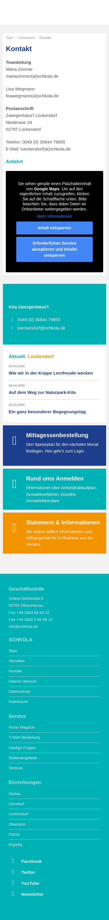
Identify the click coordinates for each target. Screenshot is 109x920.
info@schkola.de (23, 626)
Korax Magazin (22, 727)
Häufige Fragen (22, 748)
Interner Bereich (23, 681)
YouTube (24, 882)
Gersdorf (16, 804)
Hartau (15, 794)
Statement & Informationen (63, 522)
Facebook (25, 860)
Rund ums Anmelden (55, 478)
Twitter (22, 871)
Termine (16, 768)
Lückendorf (26, 38)
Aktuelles (17, 661)
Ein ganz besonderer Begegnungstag (47, 411)
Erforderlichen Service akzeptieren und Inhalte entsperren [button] (54, 249)
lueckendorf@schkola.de (41, 327)
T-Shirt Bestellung (24, 737)
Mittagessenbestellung (57, 435)
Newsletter (26, 893)
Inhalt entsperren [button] (54, 228)
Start (9, 38)
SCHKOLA (25, 13)
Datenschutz (20, 691)
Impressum (18, 701)
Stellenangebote (23, 758)
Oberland (17, 824)
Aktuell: (31, 356)
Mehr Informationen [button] (54, 216)
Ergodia (15, 844)
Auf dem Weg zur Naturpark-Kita (42, 392)
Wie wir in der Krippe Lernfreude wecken (51, 372)
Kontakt (15, 671)
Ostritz (14, 834)
